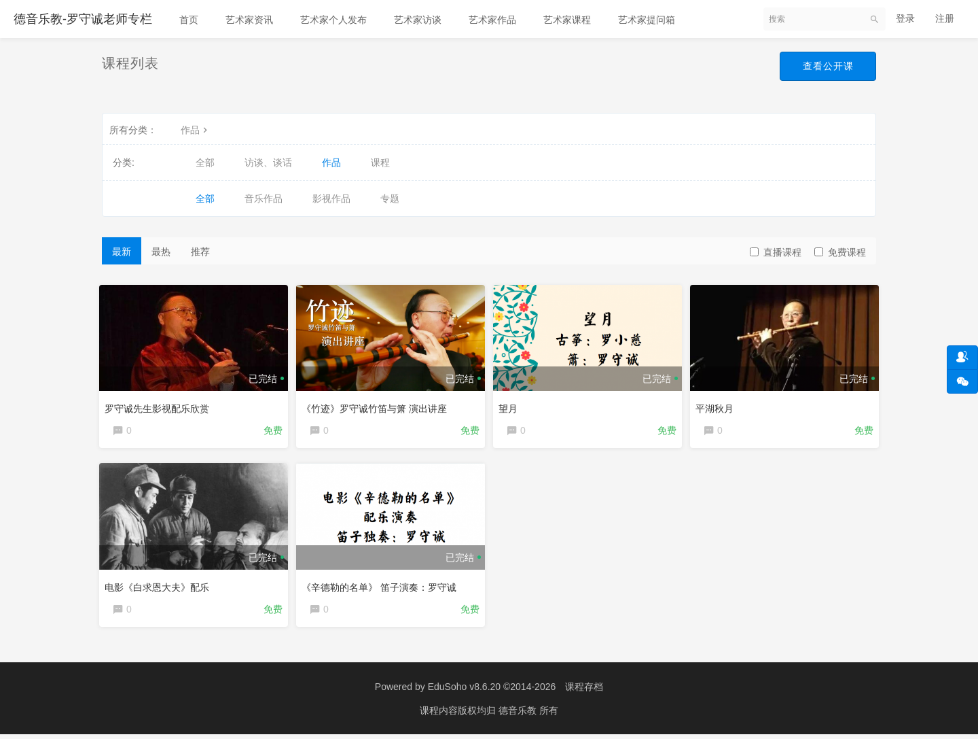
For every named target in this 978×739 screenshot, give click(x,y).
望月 (510, 405)
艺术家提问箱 (646, 19)
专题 (389, 198)
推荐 (200, 251)
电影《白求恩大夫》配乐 (159, 586)
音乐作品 (263, 198)
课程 (380, 162)
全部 (205, 162)
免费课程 (840, 252)
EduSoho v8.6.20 (464, 691)
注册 (944, 18)
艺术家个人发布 (333, 19)
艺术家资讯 (249, 19)
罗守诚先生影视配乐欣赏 (159, 405)
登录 (905, 18)
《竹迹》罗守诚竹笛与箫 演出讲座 (377, 405)
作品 (196, 129)
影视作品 (331, 198)
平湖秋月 (717, 405)
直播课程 (775, 252)
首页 (188, 19)
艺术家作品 (492, 19)
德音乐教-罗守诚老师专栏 (83, 19)
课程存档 (584, 691)
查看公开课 (826, 66)
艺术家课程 (567, 19)
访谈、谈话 (268, 162)
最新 (121, 251)
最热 (160, 251)
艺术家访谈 (417, 19)
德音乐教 (519, 715)
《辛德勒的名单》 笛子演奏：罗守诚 (381, 586)
